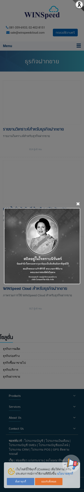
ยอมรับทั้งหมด (48, 481)
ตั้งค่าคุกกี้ (20, 481)
